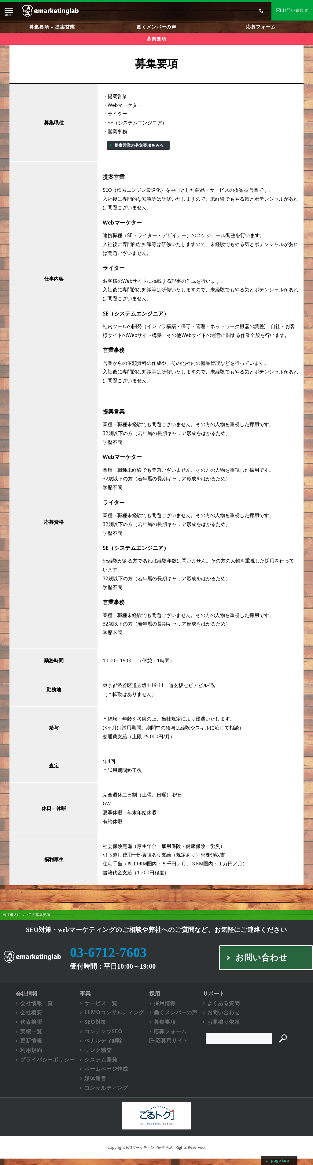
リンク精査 (99, 1056)
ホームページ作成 (108, 1075)
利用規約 (31, 1056)
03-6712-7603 (111, 957)
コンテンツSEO (105, 1037)
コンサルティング (108, 1094)
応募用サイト (173, 1046)
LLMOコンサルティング (116, 1018)
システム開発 (102, 1065)
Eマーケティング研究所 (149, 1154)
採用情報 (166, 1008)
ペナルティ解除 (105, 1046)
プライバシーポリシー (49, 1065)
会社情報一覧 (37, 1008)
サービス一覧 (102, 1008)
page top (280, 1160)
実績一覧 (31, 1037)
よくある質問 (225, 1008)
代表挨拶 (31, 1027)
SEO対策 (96, 1027)
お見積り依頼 (225, 1027)
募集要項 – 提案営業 (52, 27)
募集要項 (166, 1027)
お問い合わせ (225, 1018)
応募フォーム (261, 27)
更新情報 (31, 1046)
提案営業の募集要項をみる (139, 149)
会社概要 (31, 1018)
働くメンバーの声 (156, 27)
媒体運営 (97, 1085)
